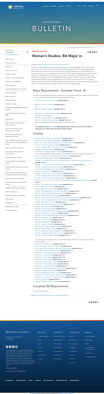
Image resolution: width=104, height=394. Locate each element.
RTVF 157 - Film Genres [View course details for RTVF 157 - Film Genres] (42, 279)
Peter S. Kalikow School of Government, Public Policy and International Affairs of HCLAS (16, 142)
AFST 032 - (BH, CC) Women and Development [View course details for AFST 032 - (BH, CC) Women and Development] (48, 138)
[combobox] (83, 47)
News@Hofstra (74, 380)
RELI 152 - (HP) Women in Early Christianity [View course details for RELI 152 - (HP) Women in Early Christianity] (47, 195)
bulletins (33, 393)
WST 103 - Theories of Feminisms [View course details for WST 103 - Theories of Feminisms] (44, 105)
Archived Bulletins (10, 85)
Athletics (38, 380)
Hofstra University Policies (11, 368)
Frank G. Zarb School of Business (14, 148)
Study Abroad (9, 119)
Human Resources (73, 348)
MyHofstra (91, 6)
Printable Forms (9, 203)
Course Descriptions (11, 63)
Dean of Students (73, 342)
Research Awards (89, 350)
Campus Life (61, 6)
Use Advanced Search (11, 54)
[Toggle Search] (97, 5)
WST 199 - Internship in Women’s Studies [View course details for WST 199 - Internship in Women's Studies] (47, 120)
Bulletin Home (9, 59)
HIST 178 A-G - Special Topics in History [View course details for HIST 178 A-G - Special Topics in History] (46, 264)
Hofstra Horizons (89, 339)
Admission (46, 6)
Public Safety (72, 352)
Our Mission (8, 67)
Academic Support (58, 347)
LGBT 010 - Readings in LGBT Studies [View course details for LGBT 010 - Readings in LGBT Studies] (45, 270)
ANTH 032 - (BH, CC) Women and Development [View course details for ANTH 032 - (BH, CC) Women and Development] (48, 140)
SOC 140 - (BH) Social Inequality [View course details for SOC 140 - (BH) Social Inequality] (44, 206)
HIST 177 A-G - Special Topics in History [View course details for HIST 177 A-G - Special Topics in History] (46, 262)
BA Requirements (38, 291)
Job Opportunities (61, 380)
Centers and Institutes (90, 335)
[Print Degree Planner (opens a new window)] (88, 52)
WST (52, 127)
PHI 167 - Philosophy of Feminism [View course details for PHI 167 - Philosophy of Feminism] (44, 109)
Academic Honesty (10, 74)
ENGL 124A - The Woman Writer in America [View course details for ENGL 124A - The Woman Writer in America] (47, 158)
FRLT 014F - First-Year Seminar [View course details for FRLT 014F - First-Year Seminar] (44, 255)
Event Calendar (72, 345)
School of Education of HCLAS (13, 157)
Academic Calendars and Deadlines (15, 188)
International (41, 345)
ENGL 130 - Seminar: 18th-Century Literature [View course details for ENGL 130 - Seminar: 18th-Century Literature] (48, 246)
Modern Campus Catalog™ (66, 393)
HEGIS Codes (9, 199)
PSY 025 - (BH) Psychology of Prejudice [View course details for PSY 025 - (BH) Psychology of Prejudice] (46, 189)
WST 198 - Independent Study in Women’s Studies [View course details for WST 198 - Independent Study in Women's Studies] (49, 233)
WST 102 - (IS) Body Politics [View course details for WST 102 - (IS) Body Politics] (43, 222)
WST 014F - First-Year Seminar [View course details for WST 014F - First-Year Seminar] (43, 220)
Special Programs (57, 353)
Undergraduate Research (91, 353)
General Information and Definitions (15, 195)
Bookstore (71, 335)
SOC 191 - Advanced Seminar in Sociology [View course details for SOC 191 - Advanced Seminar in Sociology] (47, 281)
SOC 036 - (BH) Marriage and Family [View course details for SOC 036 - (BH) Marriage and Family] (45, 202)
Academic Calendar (58, 344)
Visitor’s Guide (72, 358)
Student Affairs (72, 355)
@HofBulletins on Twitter (12, 207)
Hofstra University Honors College (14, 178)
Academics (53, 6)
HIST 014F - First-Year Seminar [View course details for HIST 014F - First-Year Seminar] (43, 259)
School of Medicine (42, 352)
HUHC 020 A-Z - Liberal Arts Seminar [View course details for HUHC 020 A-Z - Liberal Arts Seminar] (45, 266)
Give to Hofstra (48, 380)
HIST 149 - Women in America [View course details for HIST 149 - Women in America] (43, 171)
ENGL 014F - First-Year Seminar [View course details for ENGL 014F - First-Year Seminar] (44, 244)
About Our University (11, 70)
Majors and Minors (10, 96)
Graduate (40, 342)
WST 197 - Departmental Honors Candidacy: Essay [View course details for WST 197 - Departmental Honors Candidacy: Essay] (49, 231)
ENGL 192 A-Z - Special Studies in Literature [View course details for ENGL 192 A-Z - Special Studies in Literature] (47, 253)
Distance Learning (10, 100)
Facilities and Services (11, 192)
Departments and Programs (57, 336)
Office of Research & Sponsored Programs (90, 346)
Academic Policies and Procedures (15, 78)
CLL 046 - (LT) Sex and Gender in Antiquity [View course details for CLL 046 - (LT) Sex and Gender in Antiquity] (47, 145)
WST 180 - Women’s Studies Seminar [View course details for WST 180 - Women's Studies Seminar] (45, 118)
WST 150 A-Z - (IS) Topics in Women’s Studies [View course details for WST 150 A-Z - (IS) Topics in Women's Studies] (48, 113)
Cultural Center (73, 339)
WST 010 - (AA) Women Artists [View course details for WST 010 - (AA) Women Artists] (43, 217)
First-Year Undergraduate (44, 335)
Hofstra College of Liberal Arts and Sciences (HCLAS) (54, 64)
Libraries (87, 342)
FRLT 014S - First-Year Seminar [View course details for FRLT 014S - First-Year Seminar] (44, 257)
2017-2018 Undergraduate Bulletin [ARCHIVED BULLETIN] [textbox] (81, 47)
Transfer (39, 339)
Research (68, 6)
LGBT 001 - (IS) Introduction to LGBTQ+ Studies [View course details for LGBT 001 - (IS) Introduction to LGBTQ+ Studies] (48, 184)
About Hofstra (21, 380)
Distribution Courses (11, 104)
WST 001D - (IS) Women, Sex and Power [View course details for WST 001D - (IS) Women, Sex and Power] (46, 100)
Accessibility (10, 380)
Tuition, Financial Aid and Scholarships (16, 89)
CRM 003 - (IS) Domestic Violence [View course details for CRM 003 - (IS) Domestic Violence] (44, 149)
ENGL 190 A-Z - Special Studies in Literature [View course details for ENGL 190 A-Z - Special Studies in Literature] (47, 250)
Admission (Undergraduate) (13, 81)
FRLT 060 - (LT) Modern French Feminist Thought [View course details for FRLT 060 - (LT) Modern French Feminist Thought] (49, 167)
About (79, 6)
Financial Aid (41, 355)
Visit (38, 358)
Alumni (84, 6)
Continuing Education (58, 350)
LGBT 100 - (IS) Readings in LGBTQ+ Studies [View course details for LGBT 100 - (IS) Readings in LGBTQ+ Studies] (47, 273)
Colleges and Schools (58, 340)
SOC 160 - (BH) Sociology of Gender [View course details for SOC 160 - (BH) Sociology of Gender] (45, 209)
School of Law (41, 348)
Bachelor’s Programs (11, 93)
